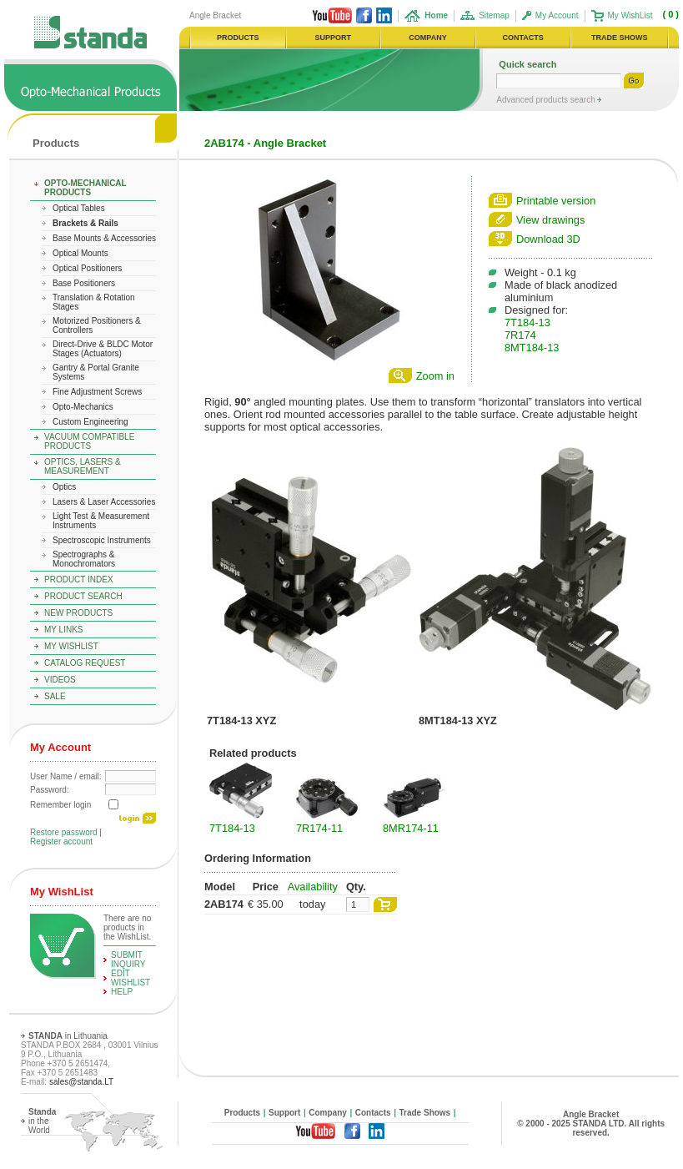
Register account (61, 841)
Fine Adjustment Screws (97, 391)
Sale (55, 696)
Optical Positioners (87, 268)
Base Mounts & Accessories (104, 238)
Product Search (83, 596)
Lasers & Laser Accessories (104, 501)
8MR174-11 (411, 828)
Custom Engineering (90, 421)
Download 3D (548, 239)
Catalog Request (84, 663)
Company (328, 1112)
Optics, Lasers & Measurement (82, 466)
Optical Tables (79, 208)
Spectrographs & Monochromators (84, 559)
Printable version (555, 200)
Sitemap (494, 15)
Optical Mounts (80, 253)
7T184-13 (527, 322)
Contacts (373, 1112)
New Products (78, 612)
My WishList (630, 15)
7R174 (520, 335)
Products (56, 143)
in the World (42, 1121)
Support (284, 1112)
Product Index (78, 579)
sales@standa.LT (81, 1081)
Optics (64, 486)
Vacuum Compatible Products (89, 441)
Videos (60, 679)
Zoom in (435, 376)
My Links (63, 629)
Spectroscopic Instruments (102, 540)
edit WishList (130, 978)
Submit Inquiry (128, 959)
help (122, 991)
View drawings (550, 220)
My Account (557, 15)
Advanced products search (546, 99)
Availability (313, 886)
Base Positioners (84, 283)
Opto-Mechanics (83, 406)
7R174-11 (319, 828)
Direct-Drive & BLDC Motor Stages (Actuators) (103, 349)
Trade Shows (425, 1112)
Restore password (64, 832)
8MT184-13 (532, 347)
